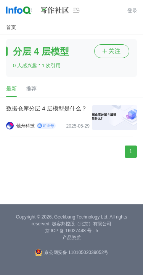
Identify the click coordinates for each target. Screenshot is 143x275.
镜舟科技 (25, 125)
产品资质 (72, 237)
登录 (132, 10)
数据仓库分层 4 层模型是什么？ (46, 108)
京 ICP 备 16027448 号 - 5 (71, 230)
